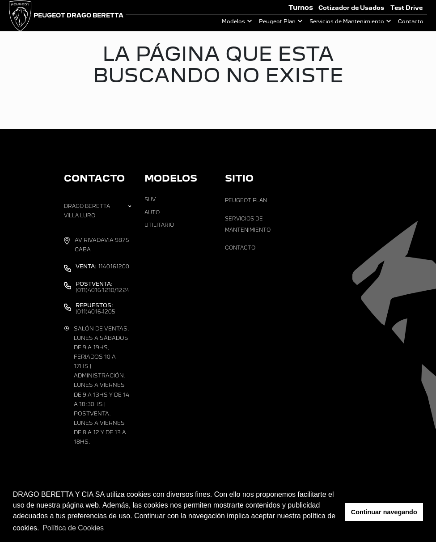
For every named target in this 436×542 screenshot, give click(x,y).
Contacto (410, 21)
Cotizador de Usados (351, 7)
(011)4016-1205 (95, 308)
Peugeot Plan (277, 21)
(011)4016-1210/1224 (103, 287)
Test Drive (406, 7)
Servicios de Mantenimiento (346, 21)
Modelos (233, 21)
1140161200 (102, 266)
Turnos (300, 7)
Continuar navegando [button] (384, 512)
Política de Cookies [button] (73, 528)
